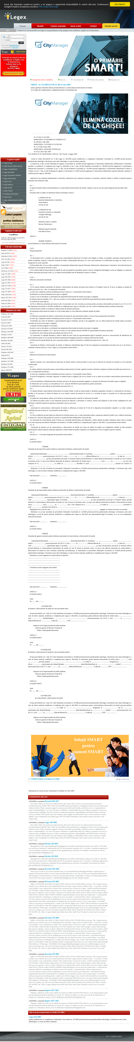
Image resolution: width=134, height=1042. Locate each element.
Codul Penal (7, 188)
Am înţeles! (120, 4)
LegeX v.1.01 (100, 1036)
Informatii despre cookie (33, 1037)
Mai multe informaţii (48, 6)
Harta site (9, 1037)
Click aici (15, 47)
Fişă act (62, 80)
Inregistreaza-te (15, 45)
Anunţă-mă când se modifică (42, 80)
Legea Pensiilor (8, 172)
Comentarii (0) (78, 80)
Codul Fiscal (7, 163)
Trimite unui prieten (97, 80)
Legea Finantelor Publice (12, 175)
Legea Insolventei (9, 178)
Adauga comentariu (122, 779)
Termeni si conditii (19, 1037)
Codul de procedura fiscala (12, 166)
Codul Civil (7, 182)
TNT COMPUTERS (113, 1037)
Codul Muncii (8, 185)
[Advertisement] (13, 117)
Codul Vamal (7, 191)
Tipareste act (115, 80)
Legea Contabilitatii (10, 169)
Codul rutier (7, 197)
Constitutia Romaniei (10, 194)
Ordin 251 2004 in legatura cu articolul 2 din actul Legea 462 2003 (13, 238)
